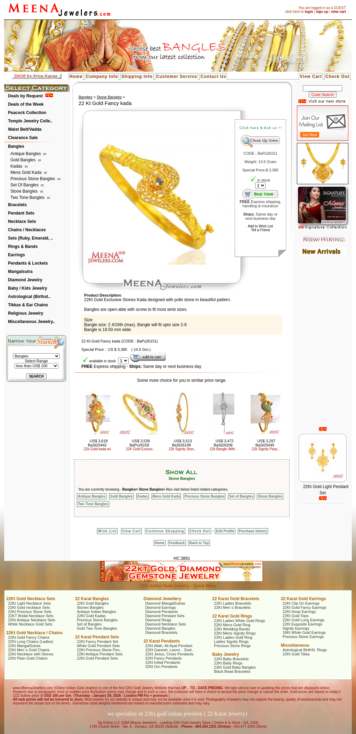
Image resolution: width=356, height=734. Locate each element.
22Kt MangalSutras (24, 646)
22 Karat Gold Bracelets (235, 598)
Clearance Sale (23, 137)
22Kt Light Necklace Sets (29, 603)
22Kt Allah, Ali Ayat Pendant (169, 646)
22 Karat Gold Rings (232, 616)
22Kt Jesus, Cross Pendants (169, 654)
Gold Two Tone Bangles (97, 628)
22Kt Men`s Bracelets (232, 607)
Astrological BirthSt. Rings (305, 650)
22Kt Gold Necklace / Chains (34, 632)
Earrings (16, 254)
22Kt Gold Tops (296, 616)
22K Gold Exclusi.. (140, 449)
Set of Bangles (25, 185)
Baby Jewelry (225, 654)
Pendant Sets (21, 213)
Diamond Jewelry (25, 279)
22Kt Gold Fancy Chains (28, 637)
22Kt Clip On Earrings (301, 603)
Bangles (16, 146)
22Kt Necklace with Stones (31, 654)
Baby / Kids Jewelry (27, 288)
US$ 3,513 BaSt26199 (182, 443)
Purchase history (253, 531)
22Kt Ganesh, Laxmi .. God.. (169, 650)
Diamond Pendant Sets (165, 616)
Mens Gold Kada (26, 172)
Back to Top (199, 543)
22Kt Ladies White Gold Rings (239, 621)
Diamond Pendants (161, 612)
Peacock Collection (27, 112)
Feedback (177, 543)
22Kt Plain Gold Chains (28, 658)
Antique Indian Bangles (96, 612)
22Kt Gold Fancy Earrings (304, 607)
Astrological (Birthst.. (29, 296)
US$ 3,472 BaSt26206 (224, 443)
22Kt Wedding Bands (232, 629)
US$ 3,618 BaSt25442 (98, 443)
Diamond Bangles (160, 628)
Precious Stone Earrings (303, 637)
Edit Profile (225, 531)
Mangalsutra (20, 271)
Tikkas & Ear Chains (28, 305)
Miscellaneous (295, 645)
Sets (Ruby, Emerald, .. (30, 238)
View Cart (311, 76)
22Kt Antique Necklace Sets (31, 620)
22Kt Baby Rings (228, 663)
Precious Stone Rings (232, 646)
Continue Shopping (165, 531)
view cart (338, 12)
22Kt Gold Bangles (93, 603)
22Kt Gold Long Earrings (303, 620)
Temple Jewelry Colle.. (30, 121)
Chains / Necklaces (27, 229)
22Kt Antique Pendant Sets (100, 654)
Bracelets (17, 204)
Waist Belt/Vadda (24, 129)
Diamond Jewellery (162, 598)
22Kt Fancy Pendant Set (97, 641)
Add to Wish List (260, 226)
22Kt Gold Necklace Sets (30, 598)
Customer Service (176, 76)
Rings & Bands (23, 246)
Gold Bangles (23, 160)
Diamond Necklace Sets (165, 624)
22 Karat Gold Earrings (303, 598)
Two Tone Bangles (28, 197)
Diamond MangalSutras (165, 603)
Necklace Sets (22, 221)
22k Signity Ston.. (182, 449)
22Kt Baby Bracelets (231, 659)
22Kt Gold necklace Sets (29, 607)
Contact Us (213, 76)
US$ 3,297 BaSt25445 (265, 443)
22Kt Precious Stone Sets (29, 612)
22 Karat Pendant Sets (97, 637)
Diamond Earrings (160, 607)
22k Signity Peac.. (266, 449)
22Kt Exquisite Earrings (302, 624)
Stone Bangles (24, 191)
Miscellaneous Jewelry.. (31, 321)
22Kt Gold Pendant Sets (97, 658)
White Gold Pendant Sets (98, 646)
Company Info (102, 76)
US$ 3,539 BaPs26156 (139, 443)
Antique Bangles (26, 153)
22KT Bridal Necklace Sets (31, 616)
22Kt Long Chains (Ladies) (30, 641)
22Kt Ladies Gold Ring (233, 637)
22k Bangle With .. (224, 449)
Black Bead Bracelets (232, 671)
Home (76, 76)
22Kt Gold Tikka (296, 654)
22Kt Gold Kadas (91, 616)
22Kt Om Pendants (161, 666)
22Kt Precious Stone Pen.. (99, 650)
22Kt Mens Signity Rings (235, 633)
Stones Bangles (90, 607)
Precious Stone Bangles (33, 178)
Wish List (107, 531)
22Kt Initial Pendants (162, 662)
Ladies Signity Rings (231, 641)
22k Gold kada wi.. (98, 449)
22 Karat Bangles (92, 598)
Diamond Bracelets (161, 632)
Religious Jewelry (25, 313)
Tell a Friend (260, 230)
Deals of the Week (25, 104)
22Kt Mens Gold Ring (232, 625)
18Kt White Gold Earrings (304, 632)
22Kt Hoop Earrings (299, 612)
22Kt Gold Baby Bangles (235, 667)
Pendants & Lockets (28, 263)
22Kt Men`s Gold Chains (29, 650)
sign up (322, 12)
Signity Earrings (296, 628)
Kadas (16, 166)
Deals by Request (25, 96)
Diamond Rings (158, 620)
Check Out (337, 76)
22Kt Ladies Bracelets (232, 603)
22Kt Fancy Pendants (163, 658)
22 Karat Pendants (162, 641)
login (309, 12)
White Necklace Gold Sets (30, 624)
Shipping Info (137, 76)
